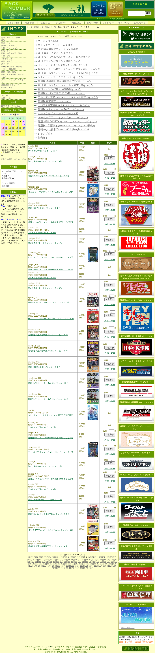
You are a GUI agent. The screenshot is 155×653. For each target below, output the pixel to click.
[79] (33, 564)
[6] (42, 557)
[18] (82, 557)
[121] (54, 568)
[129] (91, 568)
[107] (54, 566)
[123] (63, 568)
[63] (65, 562)
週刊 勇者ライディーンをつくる (55, 53)
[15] (71, 557)
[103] (35, 566)
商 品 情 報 (29, 23)
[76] (112, 562)
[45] (90, 559)
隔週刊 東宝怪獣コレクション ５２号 (44, 208)
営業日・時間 (92, 23)
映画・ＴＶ (6, 43)
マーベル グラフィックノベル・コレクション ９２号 (50, 257)
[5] (40, 557)
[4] (37, 557)
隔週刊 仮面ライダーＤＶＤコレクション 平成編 (66, 125)
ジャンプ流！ (45, 133)
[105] (44, 566)
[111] (72, 566)
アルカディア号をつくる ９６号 (42, 489)
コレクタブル (6, 59)
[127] (82, 568)
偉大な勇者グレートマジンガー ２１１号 (45, 500)
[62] (61, 562)
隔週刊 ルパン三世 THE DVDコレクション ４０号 (48, 302)
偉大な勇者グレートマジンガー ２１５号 (45, 161)
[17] (78, 557)
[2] (32, 557)
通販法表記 (76, 23)
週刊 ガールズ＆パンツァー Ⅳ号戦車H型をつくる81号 (50, 222)
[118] (105, 566)
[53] (28, 562)
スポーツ (5, 64)
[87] (62, 564)
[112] (77, 566)
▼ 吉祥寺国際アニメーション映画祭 (58, 49)
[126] (77, 568)
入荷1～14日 (109, 163)
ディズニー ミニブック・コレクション (136, 475)
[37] (61, 559)
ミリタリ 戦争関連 (9, 69)
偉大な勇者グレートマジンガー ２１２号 (45, 466)
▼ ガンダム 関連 (48, 41)
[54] (32, 562)
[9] (50, 557)
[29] (32, 559)
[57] (43, 562)
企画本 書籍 (6, 87)
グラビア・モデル (8, 45)
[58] (47, 562)
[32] (43, 559)
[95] (91, 564)
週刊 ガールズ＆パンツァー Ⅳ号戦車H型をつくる (65, 85)
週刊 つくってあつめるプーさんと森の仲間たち (64, 57)
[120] (114, 566)
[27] (114, 557)
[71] (94, 562)
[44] (86, 559)
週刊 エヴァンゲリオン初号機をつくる (59, 89)
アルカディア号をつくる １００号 (43, 151)
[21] (93, 557)
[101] (114, 564)
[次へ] (82, 555)
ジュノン (129, 628)
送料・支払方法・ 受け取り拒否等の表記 (136, 642)
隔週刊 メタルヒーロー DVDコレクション (61, 109)
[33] (47, 559)
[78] (29, 564)
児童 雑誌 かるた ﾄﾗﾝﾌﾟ (10, 85)
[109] (63, 566)
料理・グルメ (6, 51)
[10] (53, 557)
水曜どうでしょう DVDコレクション (136, 138)
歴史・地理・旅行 (8, 72)
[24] (103, 557)
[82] (44, 564)
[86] (58, 564)
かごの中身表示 (8, 183)
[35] (54, 559)
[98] (101, 564)
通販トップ (38, 27)
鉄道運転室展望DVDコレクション (136, 382)
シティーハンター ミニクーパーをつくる (60, 77)
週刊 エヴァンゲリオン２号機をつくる (59, 61)
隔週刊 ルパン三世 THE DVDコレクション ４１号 (48, 176)
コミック (98, 19)
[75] (108, 562)
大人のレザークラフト (136, 254)
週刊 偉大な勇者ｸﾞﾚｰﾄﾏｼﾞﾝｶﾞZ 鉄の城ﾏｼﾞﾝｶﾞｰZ (63, 129)
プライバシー (108, 23)
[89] (69, 564)
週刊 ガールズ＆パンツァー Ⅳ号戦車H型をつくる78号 (50, 479)
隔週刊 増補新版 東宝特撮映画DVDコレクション (65, 81)
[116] (95, 566)
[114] (86, 566)
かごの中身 (61, 23)
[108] (58, 566)
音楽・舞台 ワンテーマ (11, 38)
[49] (104, 559)
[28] (28, 559)
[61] (57, 562)
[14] (67, 557)
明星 (123, 628)
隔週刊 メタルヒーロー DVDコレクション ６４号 (48, 399)
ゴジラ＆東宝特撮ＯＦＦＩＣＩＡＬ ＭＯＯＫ (64, 105)
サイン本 (5, 95)
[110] (68, 566)
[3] (35, 557)
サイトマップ (124, 23)
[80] (37, 564)
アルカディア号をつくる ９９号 (42, 233)
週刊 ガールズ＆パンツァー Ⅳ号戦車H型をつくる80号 (50, 269)
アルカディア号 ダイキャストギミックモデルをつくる (68, 97)
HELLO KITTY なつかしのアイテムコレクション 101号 (51, 319)
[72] (97, 562)
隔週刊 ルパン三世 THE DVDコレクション (61, 93)
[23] (100, 557)
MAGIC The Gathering (10, 106)
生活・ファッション (9, 48)
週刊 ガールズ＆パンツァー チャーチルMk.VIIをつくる (68, 73)
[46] (94, 559)
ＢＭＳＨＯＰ (47, 647)
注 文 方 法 (45, 23)
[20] (89, 557)
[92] (80, 564)
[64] (68, 562)
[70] (90, 562)
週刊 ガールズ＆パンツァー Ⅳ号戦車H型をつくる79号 (50, 438)
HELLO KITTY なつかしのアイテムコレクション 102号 (51, 192)
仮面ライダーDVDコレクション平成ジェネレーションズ (69, 69)
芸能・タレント (7, 40)
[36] (57, 559)
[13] (64, 557)
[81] (40, 564)
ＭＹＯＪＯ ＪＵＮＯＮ (136, 604)
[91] (76, 564)
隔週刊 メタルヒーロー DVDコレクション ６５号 (48, 383)
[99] (105, 564)
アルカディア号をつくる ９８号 (42, 278)
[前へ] (62, 555)
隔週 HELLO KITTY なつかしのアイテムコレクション (67, 121)
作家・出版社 (6, 98)
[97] (98, 564)
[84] (51, 564)
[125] (72, 568)
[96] (94, 564)
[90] (73, 564)
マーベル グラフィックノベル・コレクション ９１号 (50, 452)
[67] (79, 562)
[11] (56, 557)
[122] (58, 568)
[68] (83, 562)
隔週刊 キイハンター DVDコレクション (136, 300)
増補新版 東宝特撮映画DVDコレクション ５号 (48, 351)
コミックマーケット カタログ (55, 45)
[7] (45, 557)
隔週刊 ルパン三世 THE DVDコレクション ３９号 (48, 514)
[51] (112, 559)
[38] (65, 559)
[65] (72, 562)
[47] (97, 559)
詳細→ (21, 110)
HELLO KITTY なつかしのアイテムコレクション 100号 (51, 530)
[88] (65, 564)
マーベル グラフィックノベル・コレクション (63, 117)
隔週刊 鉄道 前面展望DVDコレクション (136, 402)
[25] (107, 557)
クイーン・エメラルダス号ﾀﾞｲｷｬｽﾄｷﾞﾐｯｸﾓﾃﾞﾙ (62, 65)
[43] (83, 559)
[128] (86, 568)
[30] (36, 559)
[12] (60, 557)
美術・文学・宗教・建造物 (12, 74)
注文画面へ (6, 186)
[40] (72, 559)
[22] (96, 557)
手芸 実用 (6, 56)
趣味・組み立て (7, 61)
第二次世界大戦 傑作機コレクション (136, 336)
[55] (36, 562)
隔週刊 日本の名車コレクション (136, 525)
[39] (68, 559)
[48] (101, 559)
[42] (79, 559)
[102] (30, 566)
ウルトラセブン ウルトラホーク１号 (58, 113)
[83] (47, 564)
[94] (87, 564)
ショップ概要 (13, 23)
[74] (104, 562)
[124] (68, 568)
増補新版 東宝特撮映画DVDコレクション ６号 (48, 335)
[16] (74, 557)
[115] (91, 566)
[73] (101, 562)
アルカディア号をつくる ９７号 (42, 427)
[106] (49, 566)
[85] (55, 564)
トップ (29, 27)
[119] (110, 566)
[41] (76, 559)
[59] (50, 562)
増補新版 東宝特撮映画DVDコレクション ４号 (48, 546)
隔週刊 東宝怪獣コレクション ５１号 (44, 367)
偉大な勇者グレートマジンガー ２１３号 (45, 288)
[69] (86, 562)
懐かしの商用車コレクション (136, 564)
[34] (50, 559)
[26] (111, 557)
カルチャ (5, 77)
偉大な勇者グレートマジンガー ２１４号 (45, 243)
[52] (115, 559)
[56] (39, 562)
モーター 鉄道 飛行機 (11, 67)
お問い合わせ (139, 23)
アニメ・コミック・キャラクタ (13, 81)
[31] (39, 559)
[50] (108, 559)
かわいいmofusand (136, 52)
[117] (100, 566)
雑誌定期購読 (117, 19)
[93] (84, 564)
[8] (48, 557)
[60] (54, 562)
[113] (82, 566)
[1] (29, 557)
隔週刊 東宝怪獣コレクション (54, 101)
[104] (40, 566)
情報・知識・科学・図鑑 (11, 53)
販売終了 (43, 137)
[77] (115, 562)
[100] (110, 564)
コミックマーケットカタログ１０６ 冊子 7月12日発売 (50, 415)
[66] (76, 562)
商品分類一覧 (50, 27)
